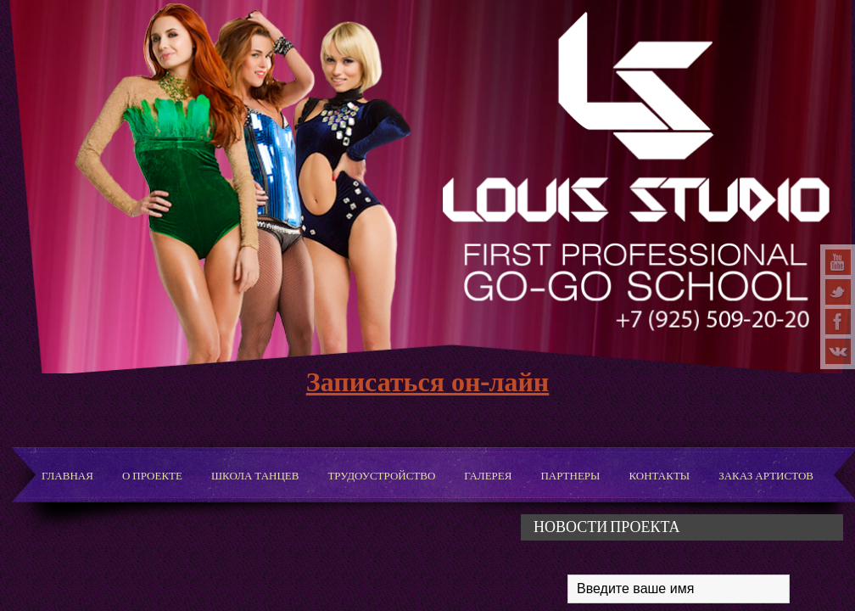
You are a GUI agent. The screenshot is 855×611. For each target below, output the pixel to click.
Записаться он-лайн (428, 380)
